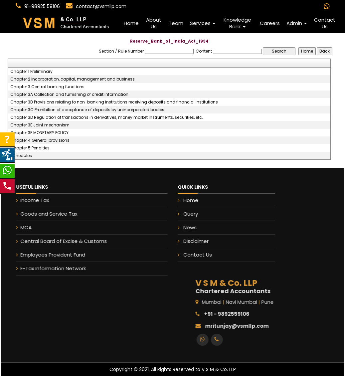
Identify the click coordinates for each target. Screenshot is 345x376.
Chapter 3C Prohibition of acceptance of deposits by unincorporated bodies (87, 109)
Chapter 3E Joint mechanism (40, 125)
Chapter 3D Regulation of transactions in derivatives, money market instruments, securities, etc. (106, 117)
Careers (270, 23)
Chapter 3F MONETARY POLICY (39, 132)
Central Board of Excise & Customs (56, 241)
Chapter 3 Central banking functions (47, 87)
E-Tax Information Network (46, 268)
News (191, 227)
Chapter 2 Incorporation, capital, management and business (72, 79)
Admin (296, 23)
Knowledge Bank (237, 23)
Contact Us (324, 23)
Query (192, 214)
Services (202, 23)
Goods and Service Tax (41, 213)
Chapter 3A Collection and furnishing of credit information (69, 94)
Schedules (21, 155)
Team (176, 23)
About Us (153, 23)
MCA (18, 227)
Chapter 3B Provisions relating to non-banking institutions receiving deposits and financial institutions (114, 102)
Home (131, 23)
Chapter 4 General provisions (40, 140)
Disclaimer (197, 240)
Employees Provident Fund (45, 254)
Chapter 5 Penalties (30, 148)
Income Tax (27, 200)
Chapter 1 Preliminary (31, 71)
